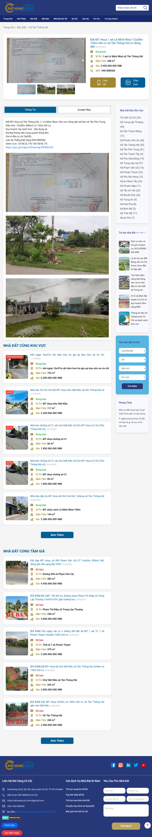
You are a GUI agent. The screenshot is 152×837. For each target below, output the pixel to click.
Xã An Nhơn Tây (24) (131, 181)
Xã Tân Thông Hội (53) (132, 144)
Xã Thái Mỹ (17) (128, 213)
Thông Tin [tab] (30, 109)
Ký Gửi (74, 19)
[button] (44, 62)
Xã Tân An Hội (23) (130, 190)
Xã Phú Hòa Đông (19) (132, 158)
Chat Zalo (135, 82)
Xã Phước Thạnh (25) (131, 172)
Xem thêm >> (141, 233)
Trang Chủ (7, 19)
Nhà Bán (45, 19)
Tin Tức (96, 19)
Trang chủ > (9, 27)
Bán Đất (33, 19)
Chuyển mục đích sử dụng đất (80, 806)
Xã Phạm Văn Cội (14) (132, 167)
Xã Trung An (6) (128, 199)
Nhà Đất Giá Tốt (60, 19)
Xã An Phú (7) (127, 217)
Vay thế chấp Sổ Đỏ (75, 795)
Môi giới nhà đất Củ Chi (77, 811)
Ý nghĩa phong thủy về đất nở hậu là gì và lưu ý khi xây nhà (132, 422)
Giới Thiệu (21, 19)
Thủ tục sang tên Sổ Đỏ (77, 789)
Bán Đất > (22, 27)
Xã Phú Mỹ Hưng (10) (131, 176)
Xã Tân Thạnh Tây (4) (131, 154)
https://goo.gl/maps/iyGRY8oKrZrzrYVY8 (35, 812)
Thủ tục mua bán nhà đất (78, 800)
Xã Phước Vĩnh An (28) (132, 140)
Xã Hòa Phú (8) (128, 204)
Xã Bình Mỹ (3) (128, 208)
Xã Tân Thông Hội (38, 27)
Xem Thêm (57, 534)
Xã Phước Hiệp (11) (130, 185)
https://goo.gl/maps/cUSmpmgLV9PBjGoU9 (29, 147)
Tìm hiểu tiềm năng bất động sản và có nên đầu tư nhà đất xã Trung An (138, 282)
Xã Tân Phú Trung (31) (132, 149)
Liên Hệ (85, 19)
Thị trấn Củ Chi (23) (130, 117)
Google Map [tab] (84, 109)
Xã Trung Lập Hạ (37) (131, 163)
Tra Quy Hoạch (111, 19)
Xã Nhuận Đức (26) (130, 195)
